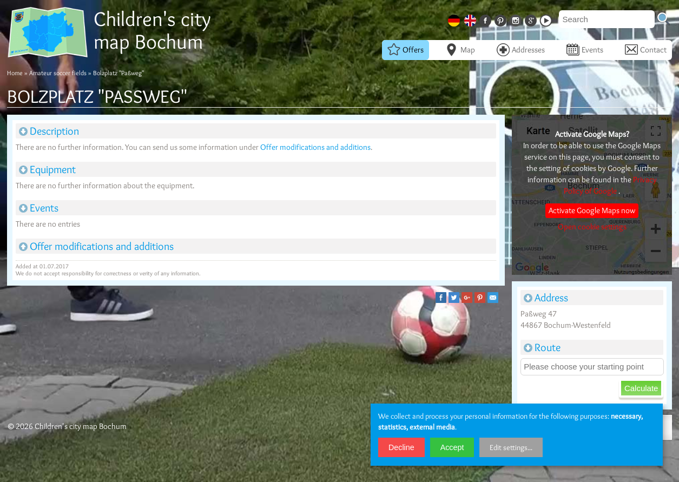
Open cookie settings (592, 227)
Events (584, 49)
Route (542, 347)
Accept (452, 447)
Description (49, 130)
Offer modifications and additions (315, 147)
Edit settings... (511, 447)
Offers (405, 49)
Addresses (521, 49)
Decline (401, 447)
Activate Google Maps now (592, 210)
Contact (646, 49)
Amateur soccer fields (58, 73)
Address (546, 297)
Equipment (47, 169)
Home (15, 73)
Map (460, 49)
